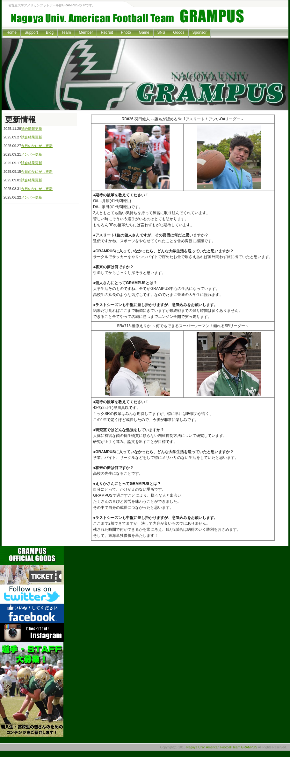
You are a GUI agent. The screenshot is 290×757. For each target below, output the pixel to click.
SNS (161, 32)
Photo (126, 32)
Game (144, 32)
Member (86, 32)
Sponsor (199, 32)
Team (66, 32)
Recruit (107, 32)
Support (31, 32)
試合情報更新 (31, 128)
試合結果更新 (31, 137)
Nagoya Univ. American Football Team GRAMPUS (221, 747)
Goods (178, 32)
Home (11, 32)
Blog (50, 32)
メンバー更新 (31, 154)
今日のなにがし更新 (37, 146)
